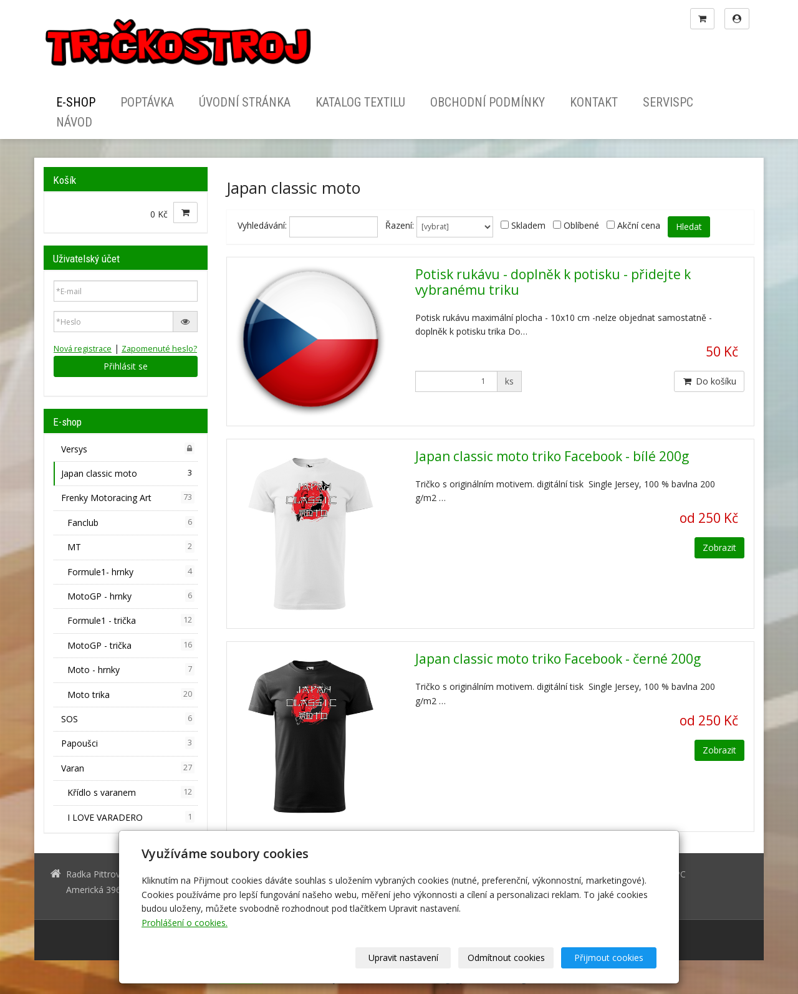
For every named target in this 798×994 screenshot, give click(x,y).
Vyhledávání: (262, 225)
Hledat (689, 226)
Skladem (528, 225)
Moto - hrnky (131, 669)
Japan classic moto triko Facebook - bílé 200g (552, 456)
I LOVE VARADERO (131, 817)
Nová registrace (83, 348)
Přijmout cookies (608, 957)
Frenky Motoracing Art (128, 497)
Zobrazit (719, 547)
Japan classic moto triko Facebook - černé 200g (558, 658)
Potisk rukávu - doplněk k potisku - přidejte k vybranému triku (553, 282)
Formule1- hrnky (131, 571)
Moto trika (131, 694)
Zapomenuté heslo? (159, 348)
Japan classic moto (128, 473)
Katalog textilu (360, 102)
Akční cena (638, 225)
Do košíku (709, 381)
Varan (128, 768)
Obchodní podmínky (487, 102)
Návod (74, 122)
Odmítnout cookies (506, 957)
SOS (128, 718)
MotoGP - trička (131, 645)
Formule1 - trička (131, 620)
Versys (128, 448)
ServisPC (668, 102)
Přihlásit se (125, 366)
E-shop (75, 102)
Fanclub (131, 522)
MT (131, 546)
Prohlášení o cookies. (185, 923)
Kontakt (594, 102)
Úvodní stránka (245, 102)
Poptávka (147, 102)
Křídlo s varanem (131, 792)
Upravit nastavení (403, 957)
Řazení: (399, 225)
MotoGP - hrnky (131, 596)
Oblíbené (581, 225)
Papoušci (128, 743)
